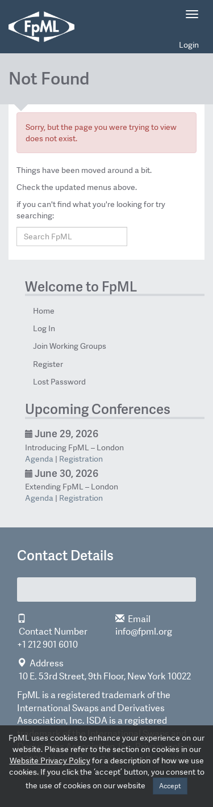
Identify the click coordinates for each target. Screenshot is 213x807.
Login (189, 45)
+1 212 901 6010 (47, 644)
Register (48, 364)
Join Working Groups (69, 346)
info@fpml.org (143, 631)
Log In (44, 328)
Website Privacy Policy (50, 760)
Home (44, 311)
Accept (170, 786)
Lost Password (59, 382)
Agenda (39, 459)
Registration (81, 459)
